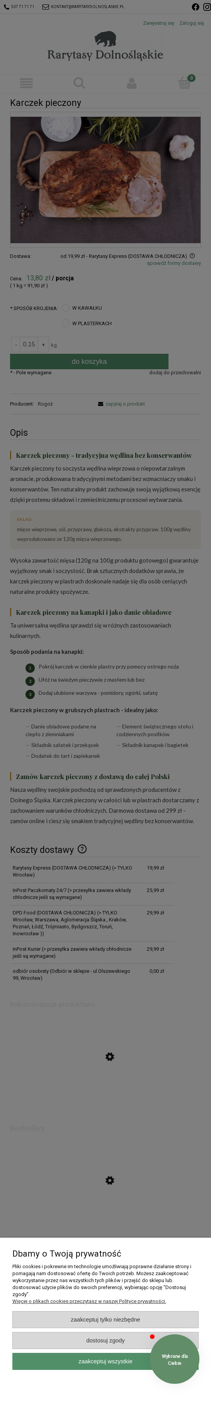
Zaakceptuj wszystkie (105, 1361)
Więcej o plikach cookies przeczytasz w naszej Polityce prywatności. (89, 1301)
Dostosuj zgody (105, 1340)
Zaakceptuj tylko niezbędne (105, 1319)
